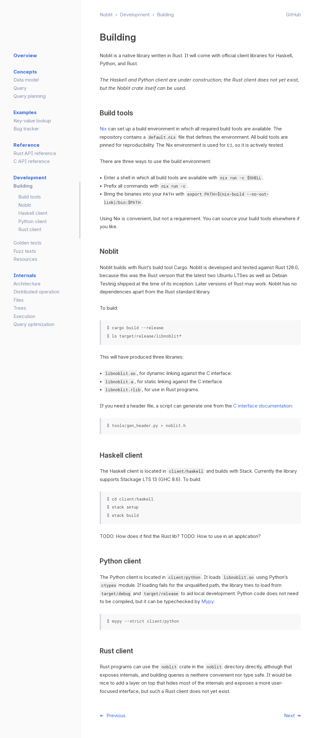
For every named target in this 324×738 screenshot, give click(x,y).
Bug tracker (26, 129)
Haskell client (32, 213)
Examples (25, 112)
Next (289, 715)
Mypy (207, 601)
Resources (25, 259)
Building (165, 15)
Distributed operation (36, 292)
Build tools (29, 197)
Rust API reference (34, 153)
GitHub (293, 15)
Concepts (25, 72)
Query (20, 88)
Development (135, 15)
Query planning (29, 96)
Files (18, 300)
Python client (32, 221)
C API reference (31, 161)
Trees (19, 308)
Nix (103, 129)
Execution (24, 316)
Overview (25, 55)
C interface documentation (262, 406)
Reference (26, 145)
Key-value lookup (32, 121)
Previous (116, 715)
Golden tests (27, 243)
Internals (24, 275)
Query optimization (33, 324)
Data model (26, 80)
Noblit (106, 15)
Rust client (29, 229)
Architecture (27, 284)
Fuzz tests (24, 251)
